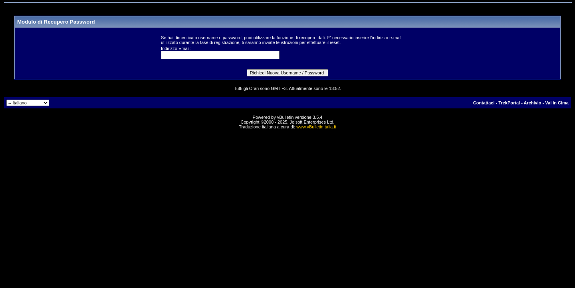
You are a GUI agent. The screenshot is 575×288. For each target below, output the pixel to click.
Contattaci (484, 102)
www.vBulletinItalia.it (316, 126)
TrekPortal (509, 102)
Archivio (532, 102)
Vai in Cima (557, 102)
